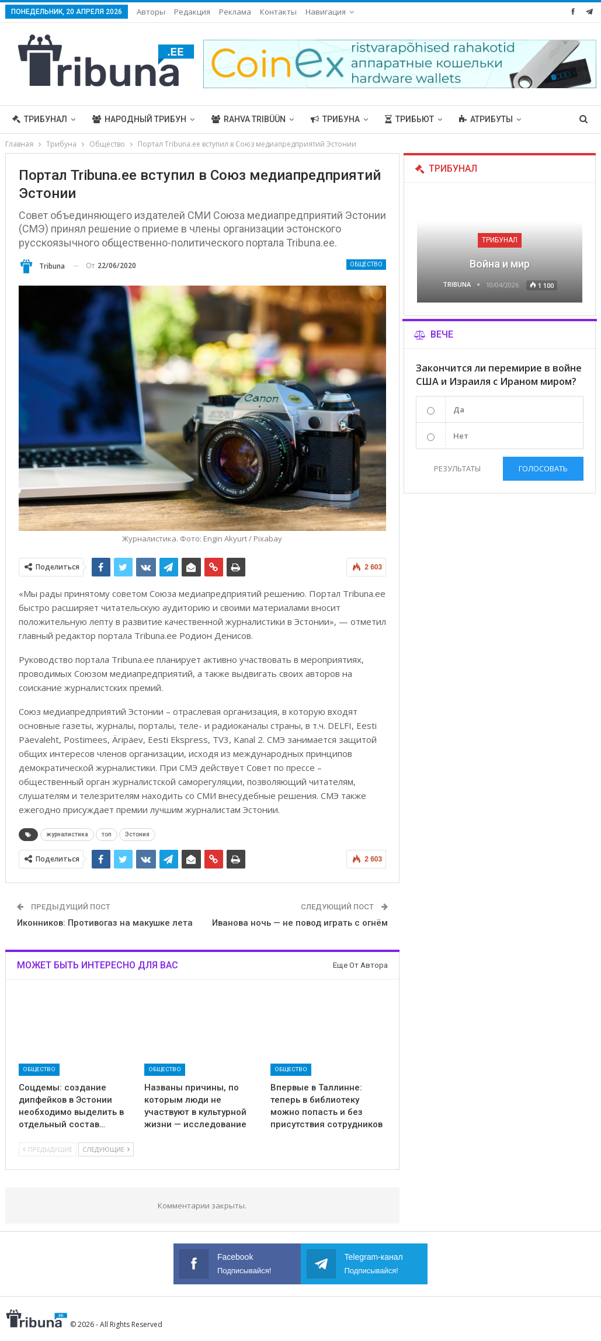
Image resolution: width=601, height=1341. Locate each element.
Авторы (151, 11)
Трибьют (409, 119)
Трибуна (335, 119)
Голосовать (543, 468)
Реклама (235, 11)
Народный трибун (139, 119)
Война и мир (500, 264)
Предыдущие (47, 1149)
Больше (476, 119)
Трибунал (39, 119)
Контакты (278, 11)
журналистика (67, 834)
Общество (366, 264)
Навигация (325, 11)
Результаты (456, 468)
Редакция (192, 11)
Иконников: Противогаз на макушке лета (105, 923)
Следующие (106, 1149)
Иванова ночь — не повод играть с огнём (300, 923)
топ (107, 834)
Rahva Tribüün (248, 119)
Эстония (137, 834)
